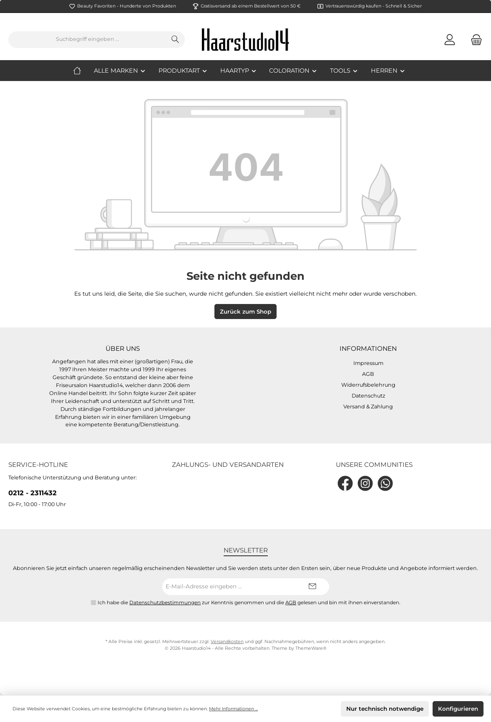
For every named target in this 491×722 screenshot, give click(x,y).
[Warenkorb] (474, 39)
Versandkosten (227, 641)
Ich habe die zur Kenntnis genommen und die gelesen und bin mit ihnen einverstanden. (249, 602)
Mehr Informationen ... (233, 709)
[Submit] (312, 586)
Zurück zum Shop (245, 311)
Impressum (368, 363)
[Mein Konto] (449, 39)
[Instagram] (365, 483)
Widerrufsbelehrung (368, 385)
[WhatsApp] (385, 483)
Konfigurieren (458, 708)
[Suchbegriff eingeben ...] (87, 39)
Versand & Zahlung (368, 406)
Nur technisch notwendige (384, 708)
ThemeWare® (311, 648)
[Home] (83, 70)
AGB (368, 374)
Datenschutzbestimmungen (165, 602)
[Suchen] (175, 39)
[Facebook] (345, 483)
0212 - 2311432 (32, 493)
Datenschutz (368, 396)
